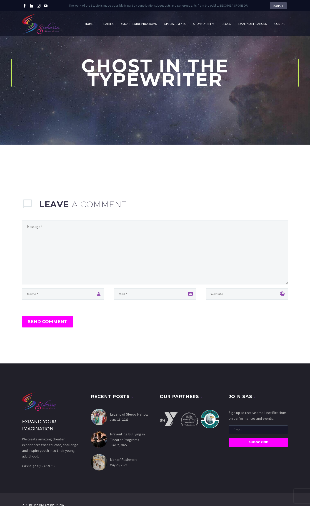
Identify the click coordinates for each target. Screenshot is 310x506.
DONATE (278, 6)
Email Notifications (252, 24)
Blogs (226, 24)
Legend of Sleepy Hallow (129, 414)
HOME (89, 24)
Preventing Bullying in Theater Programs (127, 437)
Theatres (107, 24)
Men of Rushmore (124, 459)
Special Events (175, 24)
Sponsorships (204, 24)
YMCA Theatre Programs (139, 24)
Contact (280, 24)
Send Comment (47, 321)
